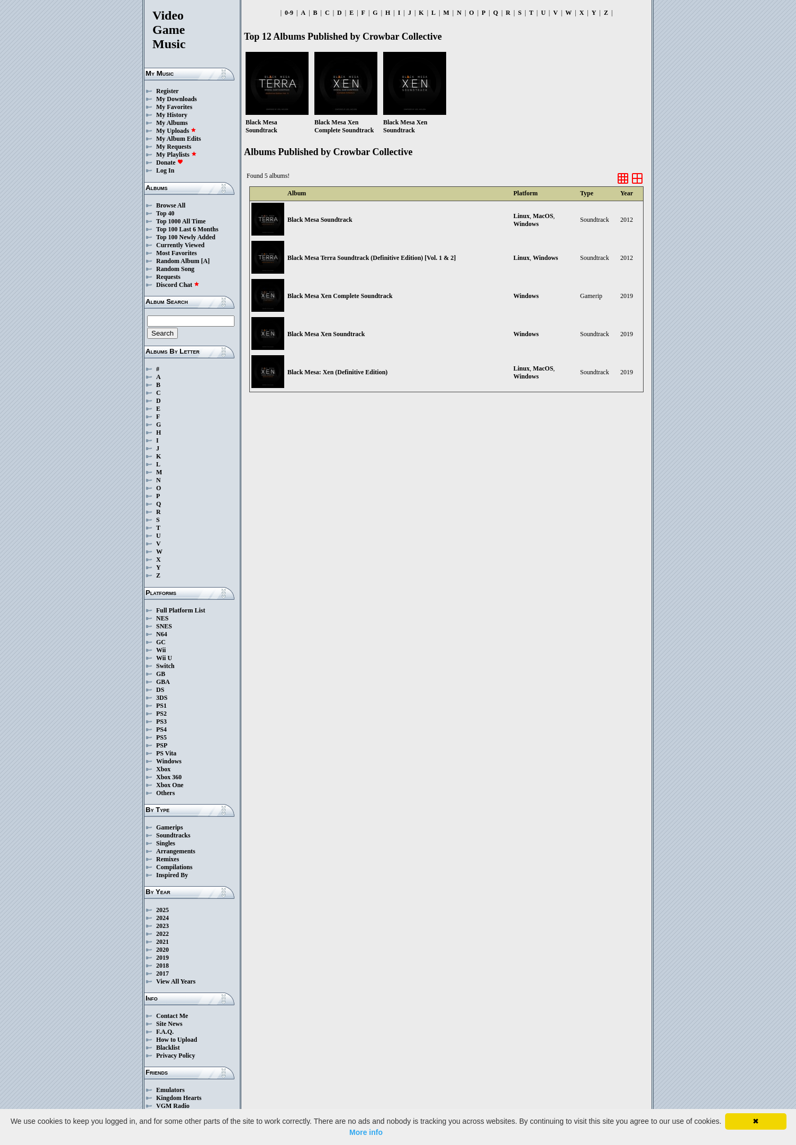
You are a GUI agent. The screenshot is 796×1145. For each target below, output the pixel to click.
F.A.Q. (165, 1031)
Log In (165, 170)
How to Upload (176, 1039)
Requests (168, 277)
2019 (162, 957)
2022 (162, 933)
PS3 (161, 721)
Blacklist (168, 1047)
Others (165, 793)
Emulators (170, 1090)
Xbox (163, 769)
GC (161, 642)
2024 (162, 918)
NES (162, 618)
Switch (165, 666)
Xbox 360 (169, 777)
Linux (521, 216)
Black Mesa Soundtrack (319, 219)
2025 (162, 910)
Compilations (174, 867)
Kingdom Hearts (179, 1098)
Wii (161, 650)
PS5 (161, 737)
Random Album (178, 261)
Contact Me (172, 1016)
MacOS (543, 216)
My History (171, 115)
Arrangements (175, 851)
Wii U (164, 658)
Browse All (170, 205)
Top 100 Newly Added (185, 237)
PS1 (161, 705)
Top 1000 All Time (180, 221)
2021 (162, 941)
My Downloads (176, 99)
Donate (169, 162)
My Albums (172, 123)
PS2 (161, 713)
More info (366, 1132)
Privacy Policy (175, 1055)
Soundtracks (173, 835)
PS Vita (166, 753)
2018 (162, 965)
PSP (161, 745)
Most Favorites (176, 253)
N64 (161, 634)
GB (160, 674)
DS (160, 689)
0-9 (289, 12)
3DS (161, 697)
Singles (165, 843)
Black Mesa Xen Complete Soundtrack (340, 296)
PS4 (161, 729)
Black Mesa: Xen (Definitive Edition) (337, 372)
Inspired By (172, 875)
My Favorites (174, 107)
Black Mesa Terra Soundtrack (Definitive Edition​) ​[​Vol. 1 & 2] (371, 258)
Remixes (167, 859)
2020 (162, 949)
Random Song (175, 269)
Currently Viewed (180, 245)
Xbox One (170, 785)
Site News (169, 1023)
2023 (162, 926)
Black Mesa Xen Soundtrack (326, 334)
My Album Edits (178, 138)
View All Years (175, 981)
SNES (164, 626)
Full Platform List (180, 610)
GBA (163, 682)
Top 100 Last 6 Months (187, 229)
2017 (162, 973)
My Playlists (176, 154)
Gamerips (169, 827)
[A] (205, 261)
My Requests (173, 146)
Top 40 (165, 213)
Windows (169, 761)
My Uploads (176, 130)
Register (167, 91)
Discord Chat (178, 284)
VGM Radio (172, 1106)
